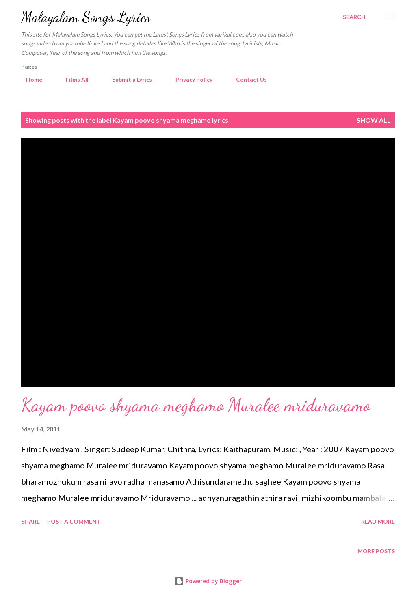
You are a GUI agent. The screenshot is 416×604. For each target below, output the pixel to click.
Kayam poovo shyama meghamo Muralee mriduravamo (195, 405)
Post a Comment (74, 521)
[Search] (354, 17)
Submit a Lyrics (127, 79)
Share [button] (30, 521)
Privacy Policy (189, 79)
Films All (72, 79)
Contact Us (246, 79)
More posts (376, 551)
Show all (374, 120)
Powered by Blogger (208, 581)
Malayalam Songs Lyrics (86, 17)
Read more (378, 521)
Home (29, 79)
